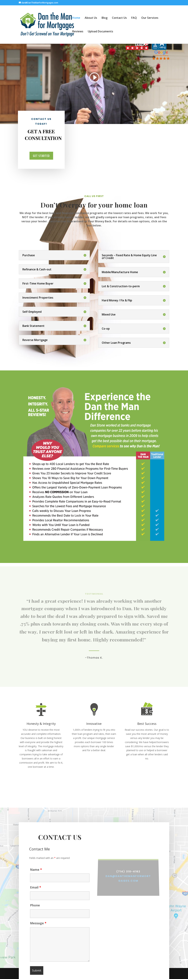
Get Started (41, 155)
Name (36, 876)
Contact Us (119, 18)
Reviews (77, 31)
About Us (91, 18)
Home (76, 18)
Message (38, 930)
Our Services (149, 18)
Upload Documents (100, 31)
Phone (35, 912)
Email (35, 894)
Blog (104, 18)
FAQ (134, 18)
